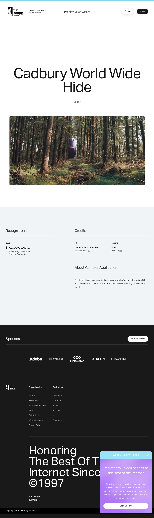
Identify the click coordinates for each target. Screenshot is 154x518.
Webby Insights (36, 420)
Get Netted (34, 415)
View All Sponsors (138, 339)
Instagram (57, 396)
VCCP (77, 102)
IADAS (32, 396)
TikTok (56, 405)
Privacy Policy (35, 425)
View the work (81, 251)
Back (127, 11)
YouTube (57, 410)
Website (115, 251)
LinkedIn (57, 401)
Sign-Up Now (126, 506)
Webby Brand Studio (38, 405)
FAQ (31, 410)
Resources (34, 401)
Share (142, 11)
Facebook (57, 420)
